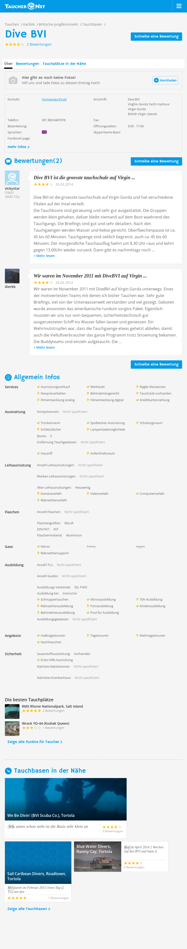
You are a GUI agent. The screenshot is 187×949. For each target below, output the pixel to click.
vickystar (12, 188)
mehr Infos (17, 147)
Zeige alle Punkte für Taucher (33, 742)
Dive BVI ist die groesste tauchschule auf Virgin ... (84, 177)
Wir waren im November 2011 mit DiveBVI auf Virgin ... (90, 275)
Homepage (50, 99)
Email (62, 99)
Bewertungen (27, 63)
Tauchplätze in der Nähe (64, 63)
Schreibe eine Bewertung (156, 36)
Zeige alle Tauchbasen (27, 878)
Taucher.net (25, 6)
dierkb (10, 286)
